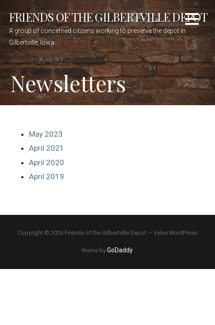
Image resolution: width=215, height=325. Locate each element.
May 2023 (46, 134)
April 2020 (46, 162)
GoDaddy (120, 250)
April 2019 (46, 176)
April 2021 (46, 148)
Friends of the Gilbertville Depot (108, 16)
